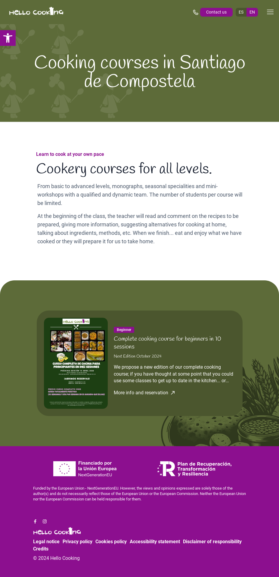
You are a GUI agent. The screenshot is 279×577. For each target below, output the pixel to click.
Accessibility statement (155, 541)
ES (241, 12)
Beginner (124, 330)
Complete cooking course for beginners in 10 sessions (167, 343)
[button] (8, 38)
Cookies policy (111, 541)
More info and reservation (141, 392)
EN (252, 12)
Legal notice (46, 541)
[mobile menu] (270, 12)
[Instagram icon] (44, 521)
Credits (40, 549)
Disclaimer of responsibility (212, 541)
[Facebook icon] (35, 521)
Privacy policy (77, 541)
